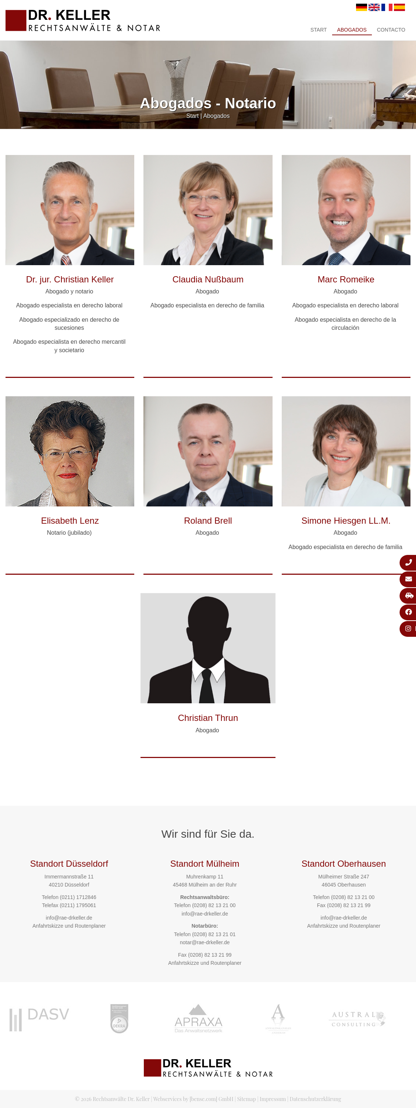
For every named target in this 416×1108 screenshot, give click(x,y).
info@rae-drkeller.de (69, 918)
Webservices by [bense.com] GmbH (193, 1099)
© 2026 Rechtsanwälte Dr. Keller (112, 1099)
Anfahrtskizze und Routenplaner (69, 926)
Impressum (273, 1099)
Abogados (352, 30)
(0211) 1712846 (78, 897)
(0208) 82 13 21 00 (213, 905)
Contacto (391, 30)
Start (318, 30)
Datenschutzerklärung (315, 1099)
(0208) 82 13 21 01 (213, 934)
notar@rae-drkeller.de (205, 942)
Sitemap (246, 1099)
